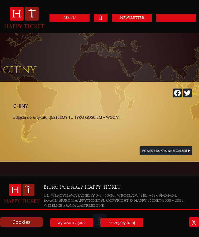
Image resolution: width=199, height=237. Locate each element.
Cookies (21, 222)
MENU (70, 17)
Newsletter (132, 17)
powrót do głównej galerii (164, 150)
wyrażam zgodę (71, 222)
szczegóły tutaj (122, 222)
